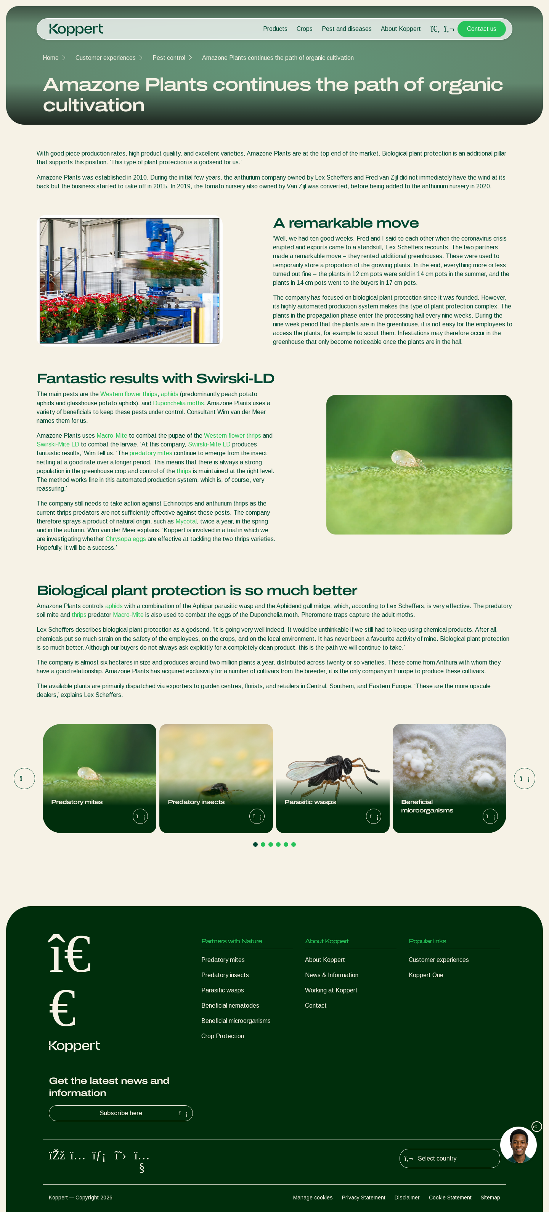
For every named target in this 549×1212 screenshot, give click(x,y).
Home (51, 58)
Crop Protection (222, 1036)
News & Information (331, 975)
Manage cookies (313, 1197)
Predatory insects (225, 975)
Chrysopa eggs (126, 539)
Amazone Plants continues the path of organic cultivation (278, 58)
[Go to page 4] (278, 844)
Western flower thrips (128, 394)
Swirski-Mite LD (58, 444)
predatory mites (151, 453)
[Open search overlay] (435, 29)
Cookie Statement (450, 1197)
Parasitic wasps (222, 990)
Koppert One (426, 975)
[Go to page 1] (255, 844)
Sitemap (490, 1197)
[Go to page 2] (263, 844)
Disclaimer (407, 1197)
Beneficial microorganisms (236, 1021)
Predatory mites (223, 960)
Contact (316, 1005)
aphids (169, 394)
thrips (184, 471)
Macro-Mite (112, 435)
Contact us (481, 29)
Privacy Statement (363, 1197)
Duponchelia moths (178, 403)
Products (275, 29)
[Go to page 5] (286, 844)
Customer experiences (105, 58)
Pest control (168, 58)
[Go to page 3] (270, 844)
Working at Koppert (331, 990)
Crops (305, 29)
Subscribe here (145, 1113)
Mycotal (186, 521)
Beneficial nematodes (230, 1005)
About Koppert (401, 29)
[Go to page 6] (293, 844)
